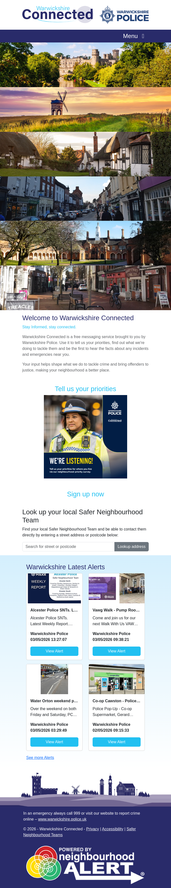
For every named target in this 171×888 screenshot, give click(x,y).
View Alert (54, 651)
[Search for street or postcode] (68, 546)
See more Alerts (40, 757)
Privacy (92, 829)
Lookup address (132, 546)
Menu (135, 36)
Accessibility (112, 829)
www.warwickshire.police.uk (62, 819)
